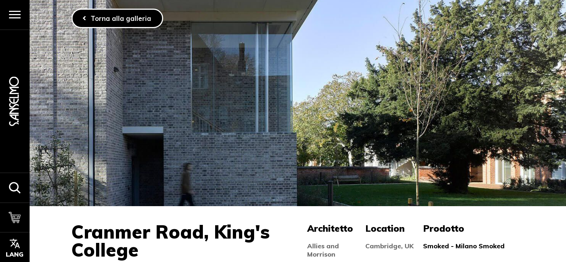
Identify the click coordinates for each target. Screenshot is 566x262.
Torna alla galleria (121, 18)
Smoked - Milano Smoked (463, 246)
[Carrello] (15, 217)
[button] (15, 188)
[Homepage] (15, 101)
